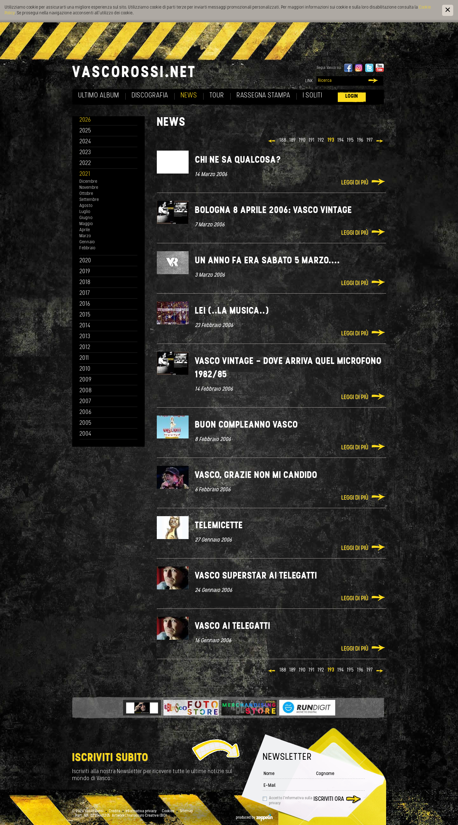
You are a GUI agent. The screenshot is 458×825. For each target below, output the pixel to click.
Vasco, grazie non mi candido (256, 475)
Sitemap (186, 811)
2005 (86, 423)
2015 (85, 315)
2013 (85, 337)
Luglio (85, 212)
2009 (86, 380)
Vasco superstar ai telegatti (256, 576)
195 (350, 140)
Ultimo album (98, 95)
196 (360, 140)
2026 (85, 120)
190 (302, 140)
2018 (85, 283)
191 (312, 140)
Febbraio (87, 248)
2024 (85, 142)
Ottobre (86, 193)
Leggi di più (354, 183)
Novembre (89, 187)
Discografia (150, 95)
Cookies (168, 811)
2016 (85, 304)
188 (283, 140)
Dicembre (88, 181)
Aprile (85, 230)
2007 (85, 402)
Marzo (85, 236)
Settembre (89, 199)
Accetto (290, 800)
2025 (85, 131)
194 (340, 140)
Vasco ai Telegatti (232, 626)
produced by (254, 817)
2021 (85, 174)
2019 (85, 272)
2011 (84, 358)
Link (309, 81)
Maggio (86, 224)
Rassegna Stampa (263, 95)
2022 (85, 163)
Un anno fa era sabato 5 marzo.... (267, 261)
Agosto (86, 205)
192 (321, 140)
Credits (115, 811)
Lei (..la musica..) (232, 311)
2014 (85, 326)
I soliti (312, 95)
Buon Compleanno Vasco (246, 425)
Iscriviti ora (329, 799)
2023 (85, 153)
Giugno (86, 218)
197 (370, 140)
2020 (85, 261)
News (189, 95)
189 (292, 140)
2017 (85, 293)
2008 (86, 391)
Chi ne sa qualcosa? (238, 160)
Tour (217, 95)
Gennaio (87, 242)
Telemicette (219, 526)
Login (351, 96)
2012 (85, 348)
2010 (85, 369)
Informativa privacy (141, 811)
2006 (86, 412)
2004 (86, 434)
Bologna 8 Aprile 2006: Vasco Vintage (273, 211)
